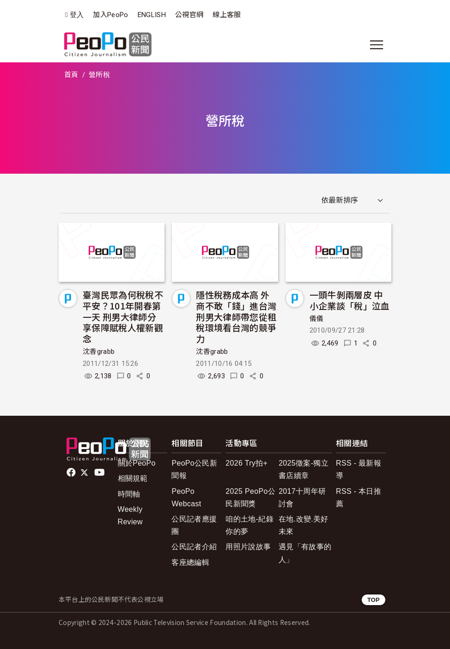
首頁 (71, 75)
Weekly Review (130, 515)
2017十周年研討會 (302, 497)
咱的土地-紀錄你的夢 (249, 525)
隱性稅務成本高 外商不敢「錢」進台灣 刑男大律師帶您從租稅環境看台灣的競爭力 (236, 316)
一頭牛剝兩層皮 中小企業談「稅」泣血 (350, 300)
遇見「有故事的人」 (305, 553)
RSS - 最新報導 (358, 469)
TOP (373, 599)
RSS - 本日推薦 (358, 497)
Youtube (100, 472)
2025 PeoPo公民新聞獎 (250, 497)
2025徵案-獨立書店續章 (303, 469)
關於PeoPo (137, 463)
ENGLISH (152, 15)
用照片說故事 (248, 547)
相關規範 (133, 478)
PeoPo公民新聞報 (194, 469)
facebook (72, 472)
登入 (77, 15)
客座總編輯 (190, 562)
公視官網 (189, 15)
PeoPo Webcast (186, 497)
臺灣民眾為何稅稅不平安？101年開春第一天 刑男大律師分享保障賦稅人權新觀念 (123, 316)
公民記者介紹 (194, 547)
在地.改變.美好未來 (303, 525)
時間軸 (129, 494)
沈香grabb (99, 351)
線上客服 (227, 15)
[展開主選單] (376, 45)
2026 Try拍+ (246, 463)
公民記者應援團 (194, 525)
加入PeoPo (110, 15)
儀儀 (317, 319)
